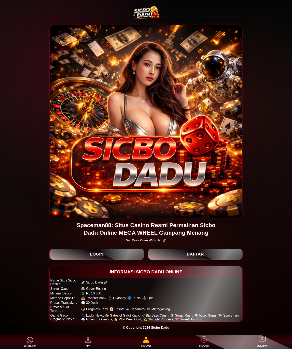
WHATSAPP (30, 342)
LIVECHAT (262, 342)
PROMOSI (146, 342)
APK (88, 342)
